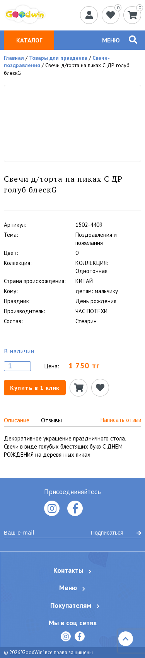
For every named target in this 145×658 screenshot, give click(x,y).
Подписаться (116, 533)
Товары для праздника (58, 57)
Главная (14, 57)
